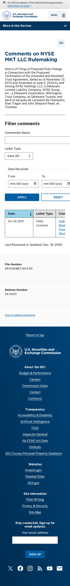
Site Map (35, 512)
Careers (35, 379)
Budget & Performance (35, 373)
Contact (35, 392)
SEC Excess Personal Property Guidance (33, 453)
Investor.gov (33, 470)
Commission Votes (35, 386)
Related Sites (35, 476)
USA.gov (33, 483)
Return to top (35, 335)
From (11, 176)
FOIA (35, 428)
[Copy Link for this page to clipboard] (61, 43)
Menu (58, 15)
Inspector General (35, 434)
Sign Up (35, 554)
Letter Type (13, 148)
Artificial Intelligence (35, 421)
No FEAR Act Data (35, 440)
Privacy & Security (35, 506)
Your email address (35, 532)
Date (20, 214)
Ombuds (35, 447)
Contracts (35, 398)
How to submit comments (20, 315)
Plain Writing (35, 499)
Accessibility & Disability (35, 415)
